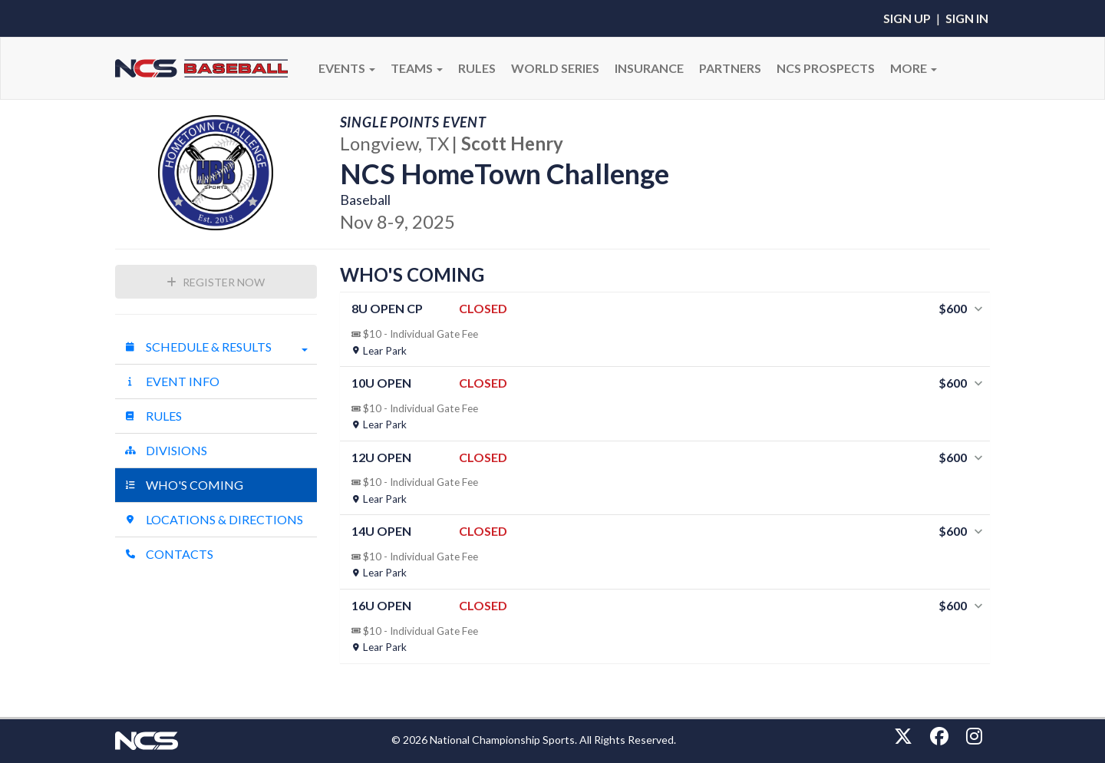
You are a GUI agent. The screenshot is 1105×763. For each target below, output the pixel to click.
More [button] (913, 68)
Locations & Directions (213, 519)
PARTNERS (730, 68)
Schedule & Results (216, 347)
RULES (477, 68)
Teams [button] (417, 68)
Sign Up (907, 18)
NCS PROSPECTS (826, 68)
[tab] (665, 329)
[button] (665, 329)
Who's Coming (183, 484)
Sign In (966, 18)
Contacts (168, 554)
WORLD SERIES (555, 68)
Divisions (165, 450)
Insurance (649, 68)
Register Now (216, 282)
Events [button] (346, 68)
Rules (153, 415)
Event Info (171, 381)
